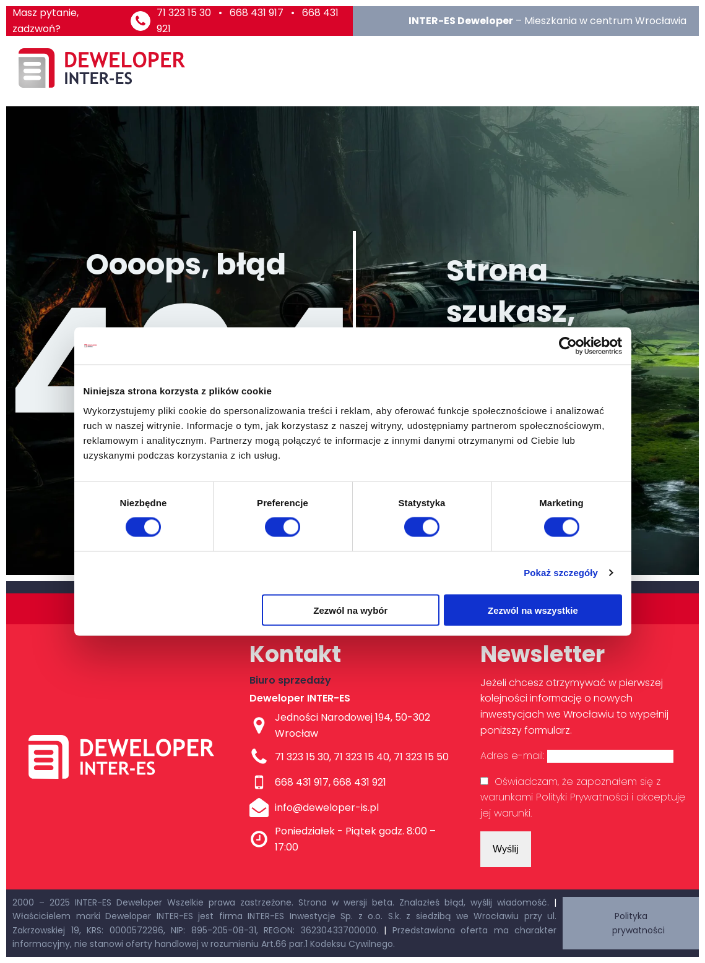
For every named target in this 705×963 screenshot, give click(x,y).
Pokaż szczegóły (561, 572)
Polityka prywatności (638, 923)
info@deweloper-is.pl (327, 807)
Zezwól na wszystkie (533, 610)
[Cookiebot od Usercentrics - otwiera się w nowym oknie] (568, 346)
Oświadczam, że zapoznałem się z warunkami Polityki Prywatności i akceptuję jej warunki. (582, 797)
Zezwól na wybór (350, 610)
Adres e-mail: (576, 756)
